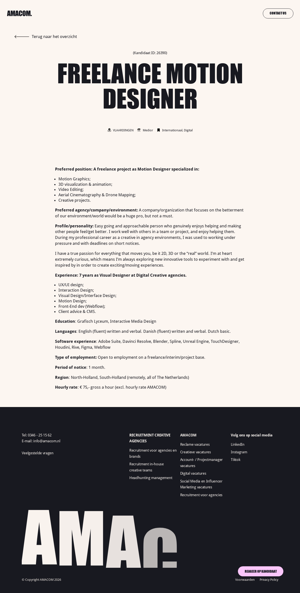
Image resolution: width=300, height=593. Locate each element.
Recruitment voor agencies (201, 495)
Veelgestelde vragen (38, 453)
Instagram (239, 452)
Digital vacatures (193, 473)
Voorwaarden (245, 579)
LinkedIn (237, 444)
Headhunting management (150, 478)
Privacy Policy (269, 579)
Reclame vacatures (195, 444)
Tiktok (235, 459)
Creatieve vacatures (195, 452)
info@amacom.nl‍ (46, 441)
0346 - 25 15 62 (39, 435)
